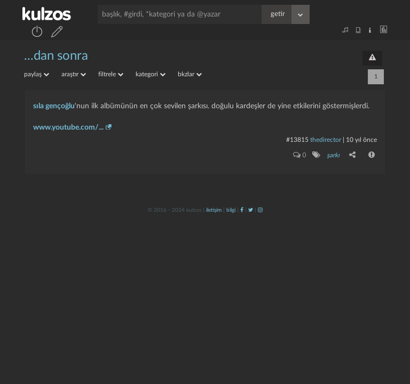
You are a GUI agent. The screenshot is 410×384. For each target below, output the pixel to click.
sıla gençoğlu (54, 106)
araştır (73, 74)
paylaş (36, 74)
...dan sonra (56, 56)
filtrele (110, 74)
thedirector (325, 140)
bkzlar (190, 74)
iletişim (214, 210)
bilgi (230, 210)
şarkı (333, 155)
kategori (150, 74)
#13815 (297, 140)
